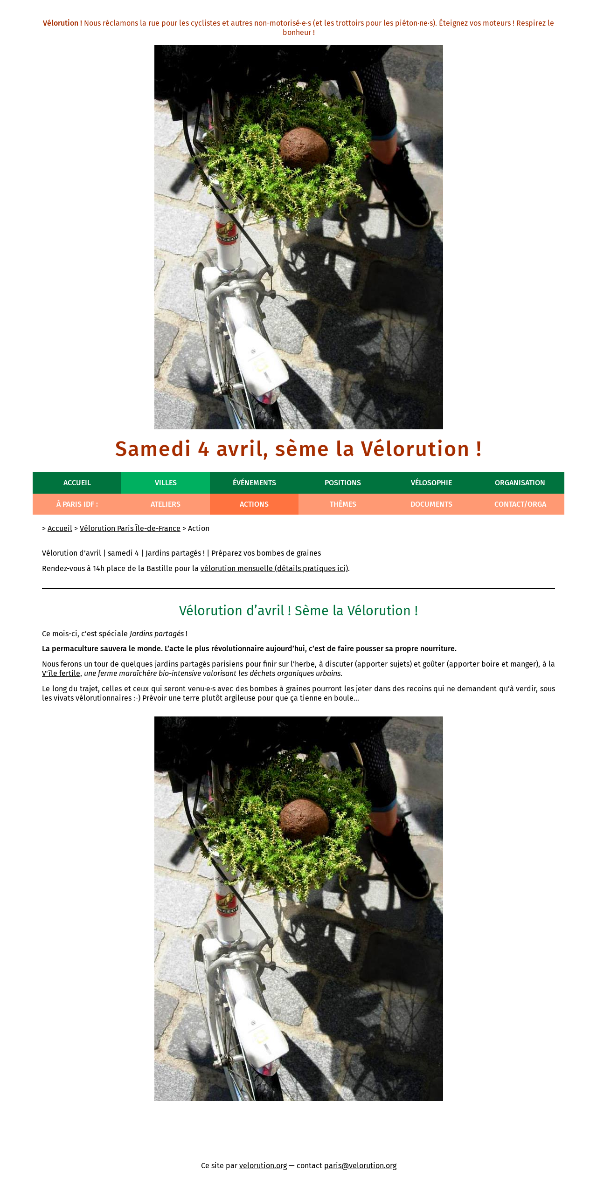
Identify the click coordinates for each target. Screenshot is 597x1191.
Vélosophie (431, 482)
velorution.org (263, 1165)
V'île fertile (61, 673)
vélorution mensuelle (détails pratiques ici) (274, 568)
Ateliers (165, 504)
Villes (166, 482)
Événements (254, 482)
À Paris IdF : (77, 504)
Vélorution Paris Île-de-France (130, 528)
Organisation (520, 482)
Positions (343, 482)
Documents (431, 504)
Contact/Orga (520, 504)
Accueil (77, 482)
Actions (254, 504)
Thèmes (343, 504)
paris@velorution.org (360, 1165)
